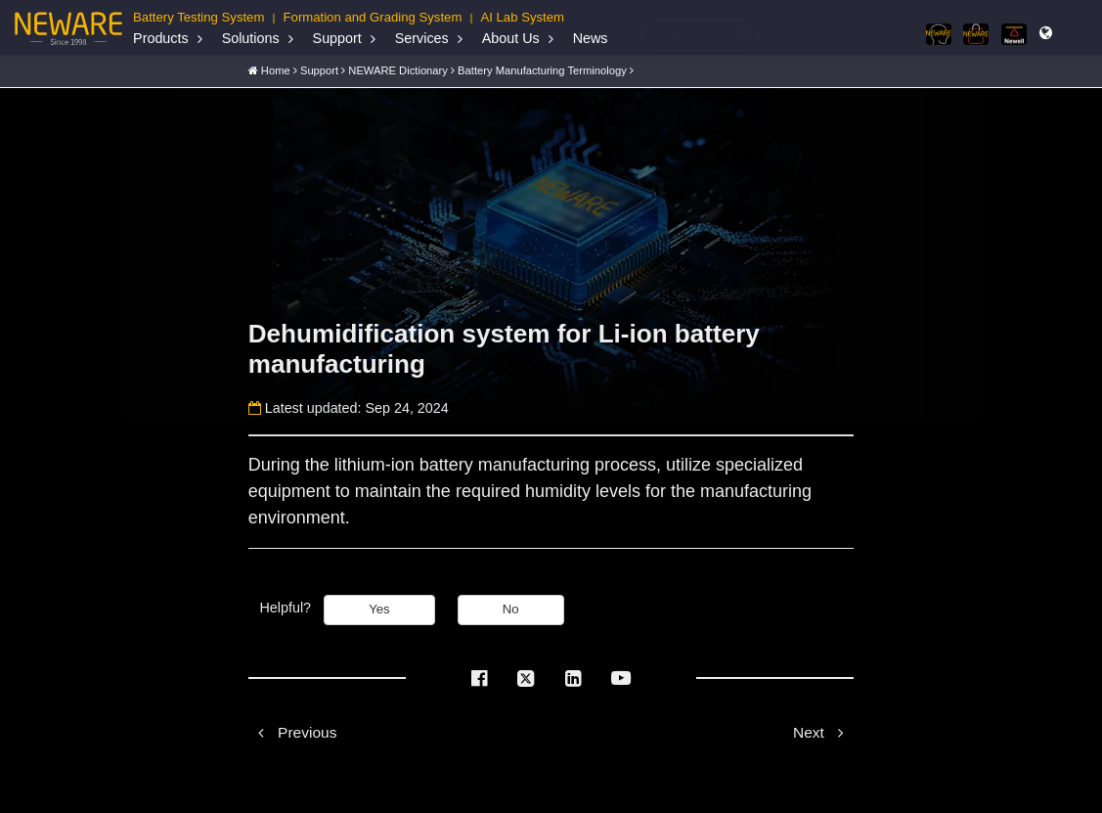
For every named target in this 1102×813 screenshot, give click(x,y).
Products (161, 38)
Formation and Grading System (373, 17)
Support (337, 38)
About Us (511, 38)
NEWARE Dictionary (398, 70)
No (511, 609)
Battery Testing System (198, 17)
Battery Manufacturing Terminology (542, 70)
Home (275, 70)
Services (422, 38)
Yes (379, 609)
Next (823, 732)
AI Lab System (522, 17)
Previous (292, 732)
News (590, 38)
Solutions (251, 38)
